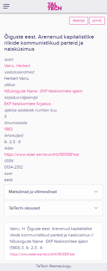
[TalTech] (54, 6)
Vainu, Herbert (17, 65)
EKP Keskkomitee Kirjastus (27, 103)
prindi (97, 20)
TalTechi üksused (24, 208)
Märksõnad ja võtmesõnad (33, 191)
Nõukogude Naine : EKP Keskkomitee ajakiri (43, 91)
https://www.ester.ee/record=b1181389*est (41, 154)
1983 (8, 129)
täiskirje (79, 20)
